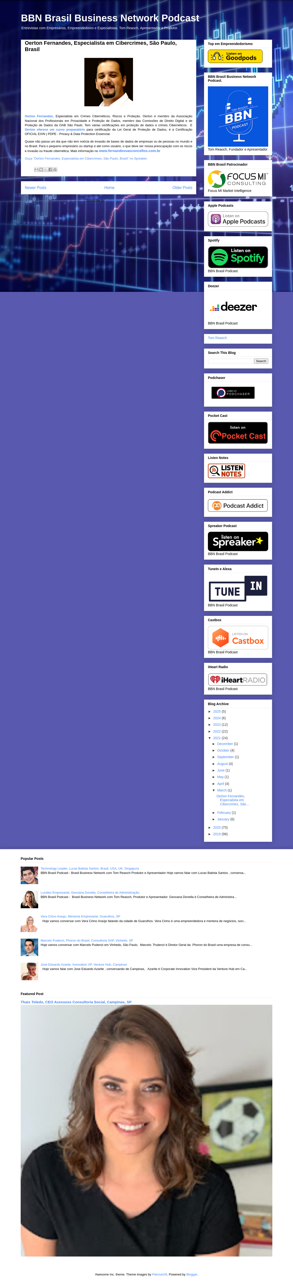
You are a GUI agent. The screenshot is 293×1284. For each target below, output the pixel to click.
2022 (217, 731)
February (224, 813)
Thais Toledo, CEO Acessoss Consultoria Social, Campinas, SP (76, 1002)
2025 (217, 711)
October (223, 750)
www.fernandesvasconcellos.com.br (129, 151)
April (221, 784)
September (226, 757)
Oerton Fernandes (39, 116)
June (221, 770)
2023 (217, 725)
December (225, 744)
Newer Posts (35, 188)
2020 (217, 827)
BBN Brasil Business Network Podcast (110, 18)
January (223, 819)
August (223, 764)
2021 (217, 738)
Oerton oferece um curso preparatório (56, 129)
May (220, 777)
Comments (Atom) (118, 200)
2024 (217, 718)
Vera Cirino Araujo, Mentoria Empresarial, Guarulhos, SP (80, 916)
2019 (217, 834)
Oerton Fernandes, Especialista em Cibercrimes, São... (232, 800)
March (222, 790)
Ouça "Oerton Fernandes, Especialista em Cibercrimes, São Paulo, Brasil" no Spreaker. (86, 158)
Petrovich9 (159, 1274)
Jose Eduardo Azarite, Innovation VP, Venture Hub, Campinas (84, 964)
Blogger (191, 1274)
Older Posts (182, 188)
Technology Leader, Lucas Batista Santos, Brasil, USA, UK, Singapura (90, 868)
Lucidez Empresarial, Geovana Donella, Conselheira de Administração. (90, 892)
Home (109, 188)
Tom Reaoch (217, 338)
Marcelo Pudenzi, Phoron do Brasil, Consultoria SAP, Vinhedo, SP (87, 940)
